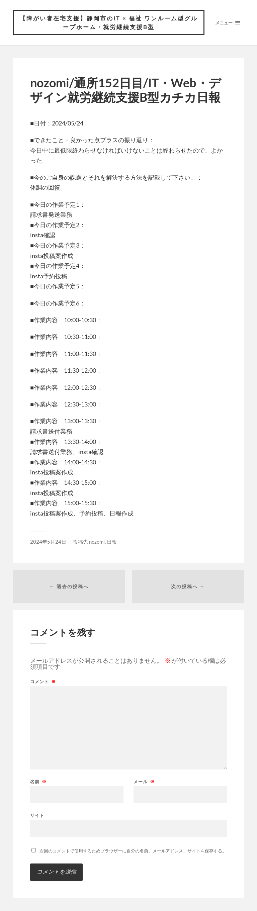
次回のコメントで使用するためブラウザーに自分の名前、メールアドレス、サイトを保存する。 (133, 850)
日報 (112, 542)
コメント (43, 681)
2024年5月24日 (48, 542)
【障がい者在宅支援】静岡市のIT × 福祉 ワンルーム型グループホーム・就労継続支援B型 (109, 22)
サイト (37, 815)
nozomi (97, 542)
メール (144, 782)
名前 (38, 782)
